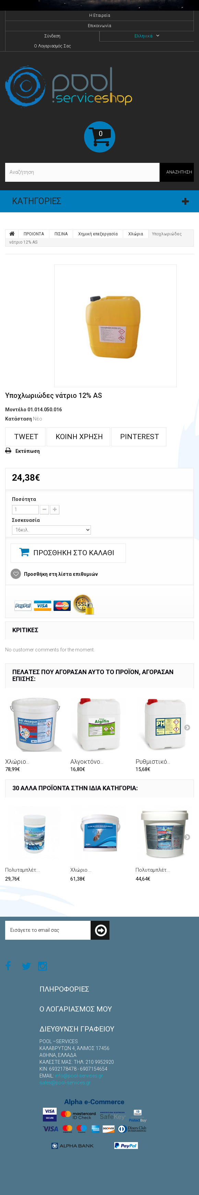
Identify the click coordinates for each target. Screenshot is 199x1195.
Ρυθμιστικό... (153, 761)
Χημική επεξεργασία (98, 234)
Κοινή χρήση (78, 437)
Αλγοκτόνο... (86, 761)
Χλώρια (135, 234)
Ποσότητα (24, 499)
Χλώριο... (17, 761)
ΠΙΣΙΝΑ (61, 234)
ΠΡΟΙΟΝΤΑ (34, 234)
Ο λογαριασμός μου (75, 1009)
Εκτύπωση (27, 451)
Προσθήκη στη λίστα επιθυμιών (60, 574)
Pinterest (138, 437)
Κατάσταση (18, 419)
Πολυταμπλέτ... (22, 870)
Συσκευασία (26, 520)
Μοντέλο (15, 409)
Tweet (25, 437)
